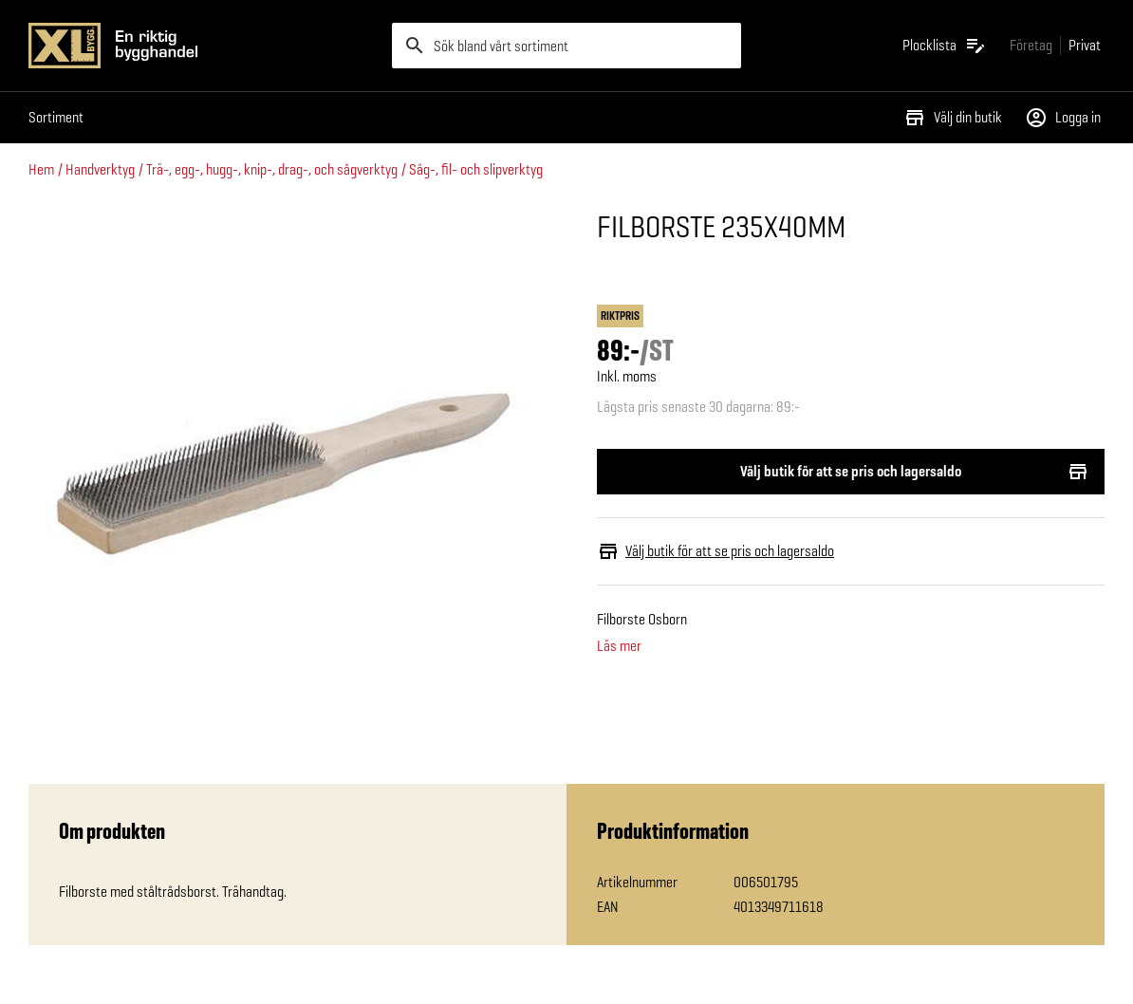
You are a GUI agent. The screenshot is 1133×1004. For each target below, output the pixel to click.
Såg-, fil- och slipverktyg (476, 169)
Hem (41, 169)
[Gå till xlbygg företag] (1031, 45)
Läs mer (619, 646)
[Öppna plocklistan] (944, 45)
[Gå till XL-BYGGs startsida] (202, 45)
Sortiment (56, 117)
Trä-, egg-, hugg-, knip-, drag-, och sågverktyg (272, 169)
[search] (566, 45)
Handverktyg (100, 169)
